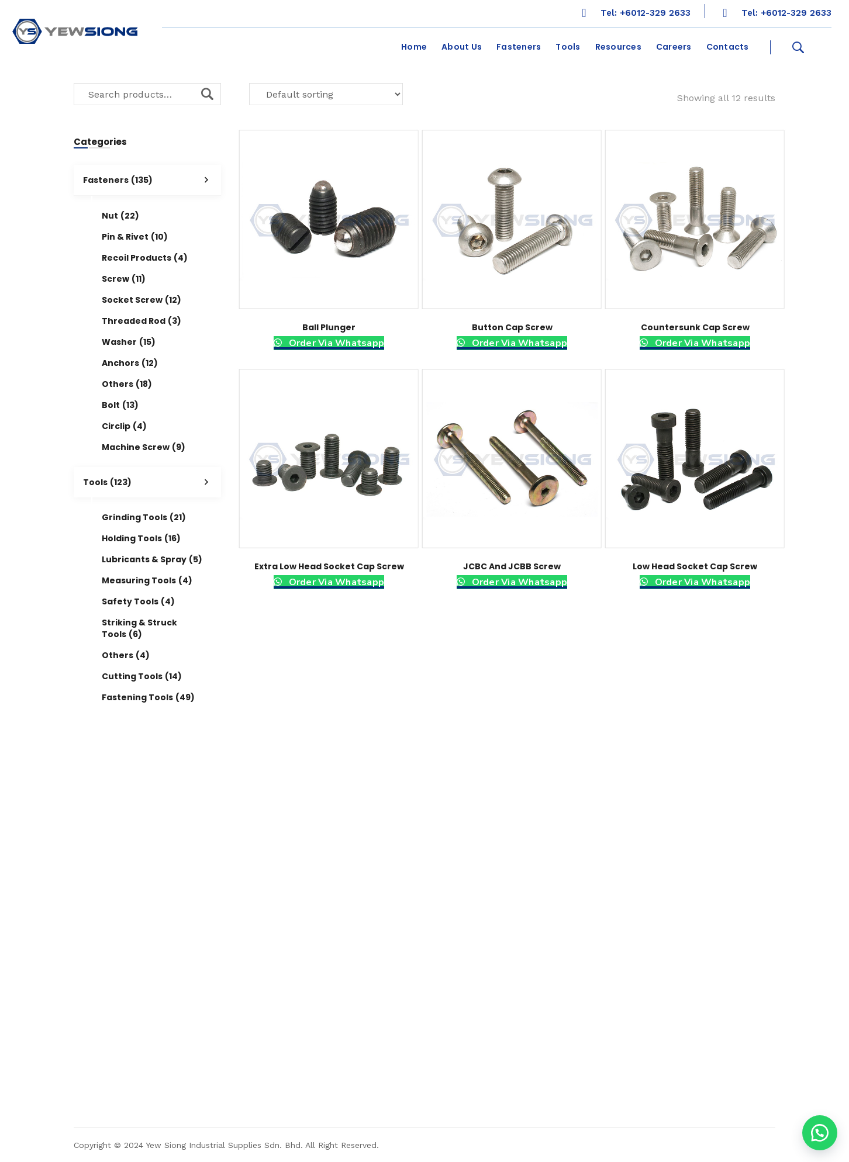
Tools (152, 482)
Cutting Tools (142, 676)
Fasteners (152, 180)
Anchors (130, 363)
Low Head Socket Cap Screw (695, 566)
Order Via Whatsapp (335, 343)
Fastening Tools (148, 697)
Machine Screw (143, 447)
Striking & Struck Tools (139, 628)
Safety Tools (138, 601)
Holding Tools (141, 538)
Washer (129, 342)
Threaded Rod (141, 321)
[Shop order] (326, 94)
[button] (819, 1132)
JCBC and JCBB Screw (512, 566)
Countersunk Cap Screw (695, 327)
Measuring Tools (147, 580)
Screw (124, 279)
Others (127, 384)
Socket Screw (141, 300)
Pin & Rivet (135, 237)
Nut (120, 216)
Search (207, 94)
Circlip (124, 426)
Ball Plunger (329, 327)
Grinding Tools (144, 517)
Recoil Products (145, 258)
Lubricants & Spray (152, 559)
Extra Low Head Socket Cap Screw (329, 566)
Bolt (120, 405)
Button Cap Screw (512, 327)
